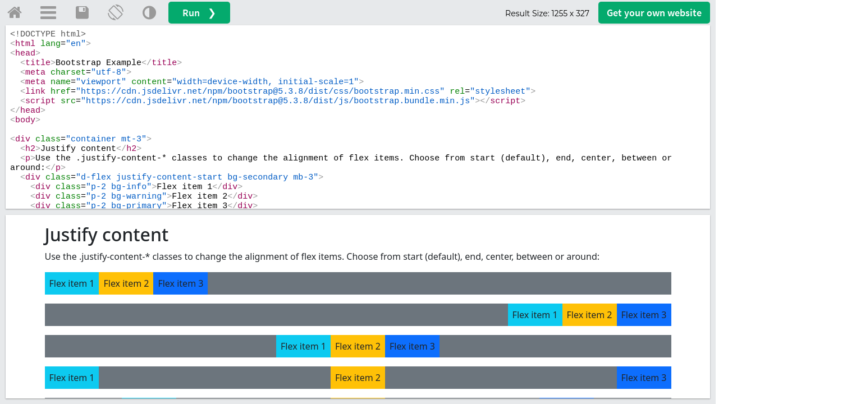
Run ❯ (199, 12)
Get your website (654, 12)
